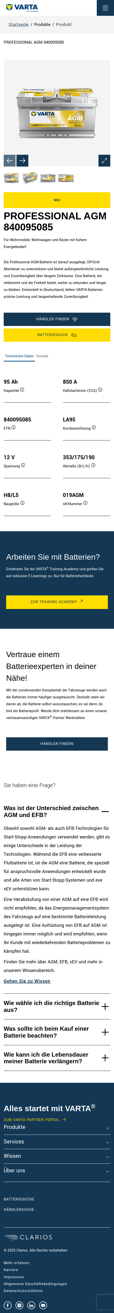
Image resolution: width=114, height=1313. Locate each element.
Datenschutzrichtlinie (23, 1291)
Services (14, 1142)
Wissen (12, 1156)
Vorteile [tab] (42, 356)
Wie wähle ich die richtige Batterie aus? (51, 1006)
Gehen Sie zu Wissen (27, 981)
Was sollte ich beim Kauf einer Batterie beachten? (46, 1032)
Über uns (14, 1170)
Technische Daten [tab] (19, 356)
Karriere (11, 1270)
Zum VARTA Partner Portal (32, 1120)
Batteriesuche (57, 335)
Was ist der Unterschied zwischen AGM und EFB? (51, 811)
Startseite (19, 24)
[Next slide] (22, 161)
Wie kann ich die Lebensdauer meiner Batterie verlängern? (46, 1058)
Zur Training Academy (54, 602)
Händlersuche (26, 1209)
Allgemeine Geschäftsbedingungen (35, 1284)
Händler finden (57, 319)
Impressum (14, 1277)
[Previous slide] (10, 161)
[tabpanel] (57, 442)
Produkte (14, 1127)
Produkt (64, 24)
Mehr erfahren (17, 1263)
